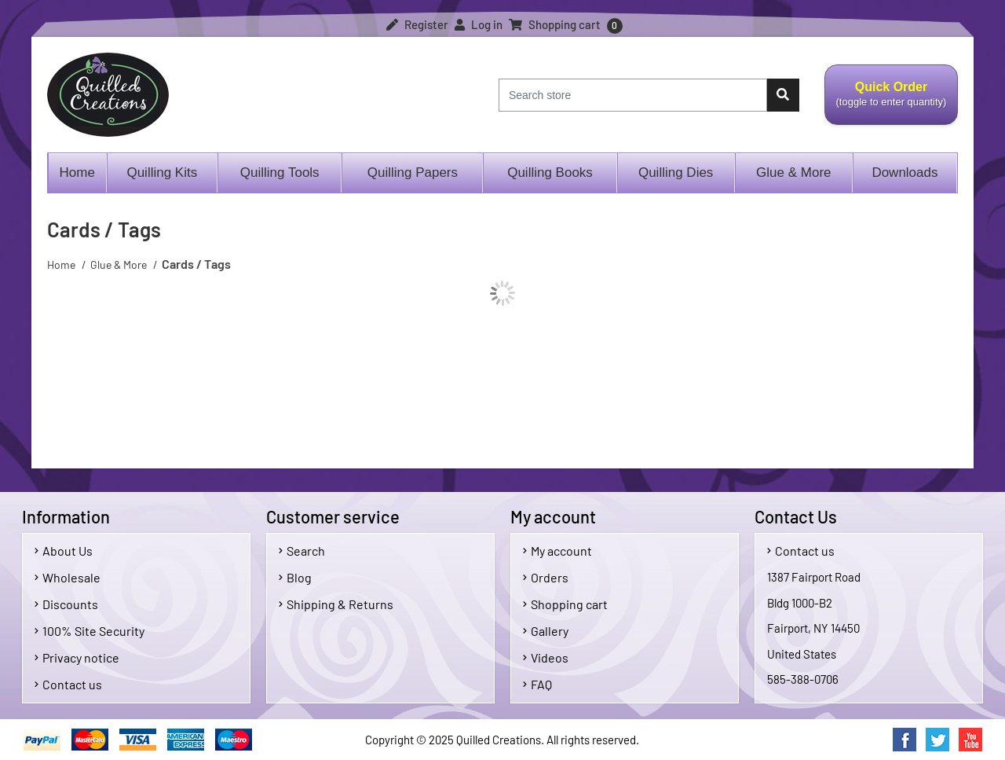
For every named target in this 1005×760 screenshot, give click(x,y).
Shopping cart (565, 604)
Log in (478, 24)
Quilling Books (550, 172)
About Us (64, 550)
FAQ (537, 684)
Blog (295, 577)
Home (77, 172)
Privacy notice (77, 657)
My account (557, 550)
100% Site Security (89, 630)
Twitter (937, 739)
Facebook (904, 739)
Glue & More (793, 172)
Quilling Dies (675, 172)
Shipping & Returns (336, 604)
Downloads (904, 172)
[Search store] (633, 95)
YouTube (970, 739)
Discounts (66, 604)
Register (417, 24)
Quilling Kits (161, 172)
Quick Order (890, 103)
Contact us (68, 684)
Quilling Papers (412, 172)
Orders (545, 577)
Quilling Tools (280, 172)
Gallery (545, 630)
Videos (545, 657)
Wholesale (67, 577)
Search (302, 550)
